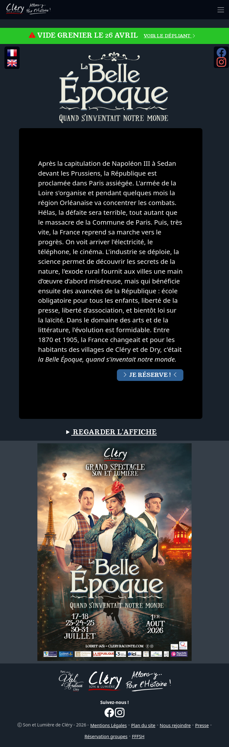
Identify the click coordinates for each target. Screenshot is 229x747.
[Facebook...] (221, 55)
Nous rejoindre (175, 725)
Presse (202, 725)
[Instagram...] (221, 64)
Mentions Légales (108, 725)
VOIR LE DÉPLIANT (170, 36)
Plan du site (143, 725)
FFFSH (138, 736)
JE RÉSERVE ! (150, 375)
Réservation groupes (106, 736)
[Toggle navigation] (221, 10)
